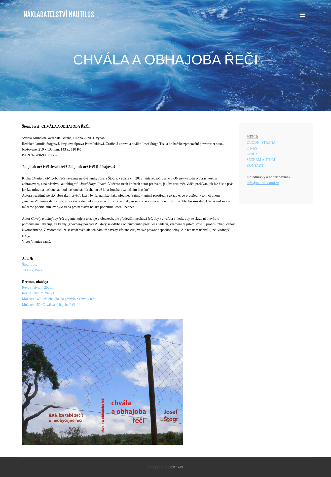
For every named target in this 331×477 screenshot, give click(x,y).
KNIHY (252, 154)
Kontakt (176, 467)
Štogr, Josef (30, 264)
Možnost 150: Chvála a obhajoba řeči (48, 305)
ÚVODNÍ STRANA (261, 142)
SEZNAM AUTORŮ (261, 160)
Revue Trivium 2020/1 (38, 287)
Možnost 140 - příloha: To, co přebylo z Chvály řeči (58, 299)
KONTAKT (255, 165)
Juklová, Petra (32, 270)
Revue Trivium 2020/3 (38, 293)
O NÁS (252, 148)
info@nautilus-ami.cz (263, 183)
